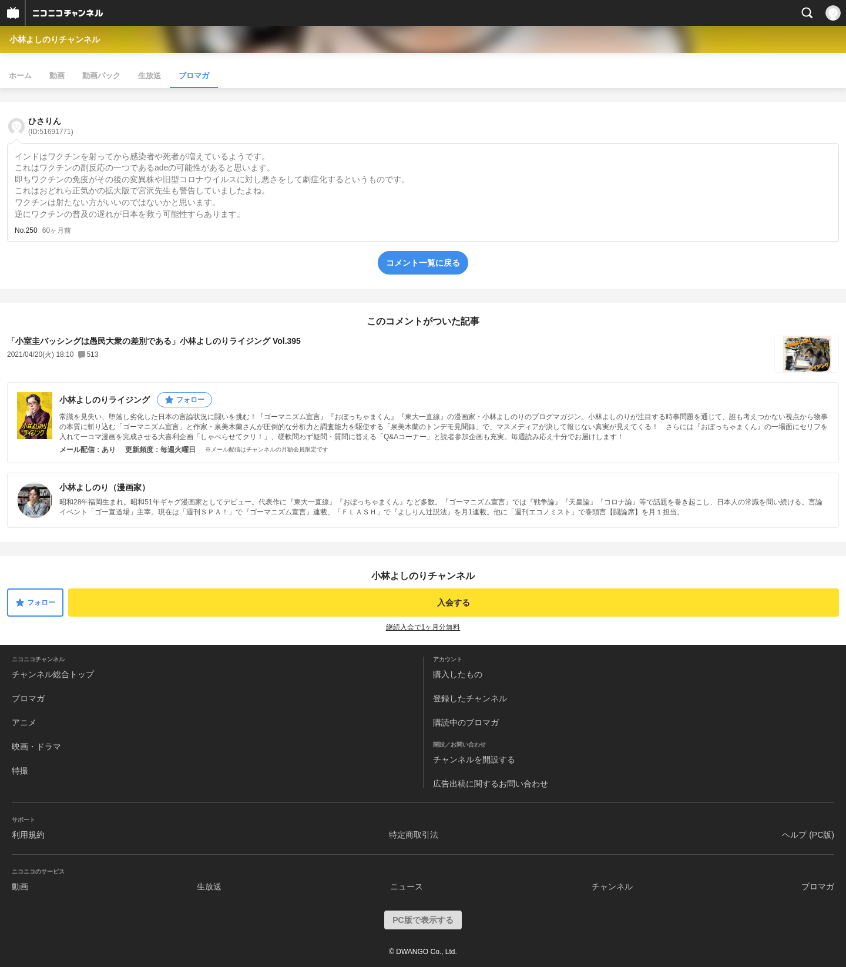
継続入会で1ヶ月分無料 (423, 627)
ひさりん (50, 126)
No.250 (26, 230)
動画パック (101, 75)
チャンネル (612, 886)
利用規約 (28, 834)
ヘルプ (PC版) (808, 834)
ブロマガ (194, 75)
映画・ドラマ (36, 746)
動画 (57, 75)
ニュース (406, 886)
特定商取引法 (413, 834)
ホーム (20, 75)
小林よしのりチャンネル (54, 39)
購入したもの (457, 674)
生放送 (149, 75)
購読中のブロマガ (466, 722)
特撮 (20, 770)
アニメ (24, 722)
